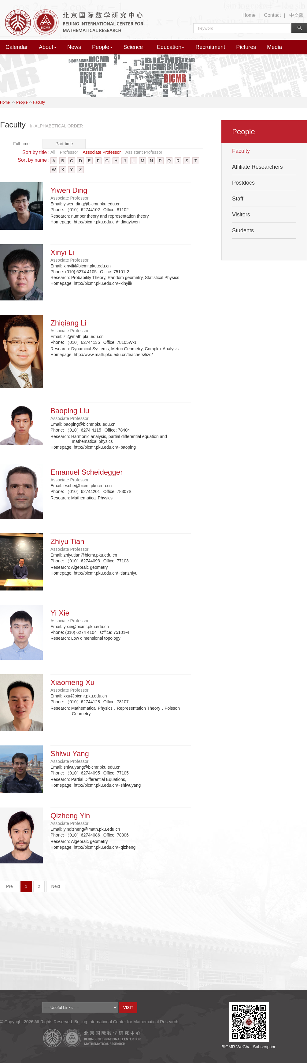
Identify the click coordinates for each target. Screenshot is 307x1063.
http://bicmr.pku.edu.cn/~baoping (105, 447)
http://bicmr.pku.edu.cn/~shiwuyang (107, 785)
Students (243, 230)
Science (134, 47)
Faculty (39, 102)
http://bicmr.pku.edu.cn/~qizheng (104, 847)
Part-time (64, 143)
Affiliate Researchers (257, 167)
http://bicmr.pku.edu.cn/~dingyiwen (106, 221)
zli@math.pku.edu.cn (84, 336)
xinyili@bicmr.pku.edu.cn (87, 265)
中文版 (296, 15)
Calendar (17, 47)
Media (274, 47)
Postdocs (243, 183)
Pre (9, 886)
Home (249, 15)
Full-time (21, 143)
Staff (237, 199)
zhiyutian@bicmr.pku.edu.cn (90, 555)
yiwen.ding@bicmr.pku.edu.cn (92, 203)
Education (170, 47)
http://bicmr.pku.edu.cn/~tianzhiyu (105, 573)
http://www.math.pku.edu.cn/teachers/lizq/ (113, 354)
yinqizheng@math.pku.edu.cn (92, 829)
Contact (272, 15)
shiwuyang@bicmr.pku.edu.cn (92, 767)
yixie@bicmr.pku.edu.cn (86, 626)
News (74, 47)
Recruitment (210, 47)
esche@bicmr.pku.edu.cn (88, 485)
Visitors (241, 214)
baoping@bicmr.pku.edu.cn (90, 424)
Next (55, 886)
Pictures (246, 47)
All (52, 152)
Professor (69, 152)
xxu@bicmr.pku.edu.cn (85, 695)
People (102, 47)
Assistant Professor (143, 152)
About (47, 47)
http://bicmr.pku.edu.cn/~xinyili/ (103, 283)
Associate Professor (102, 152)
